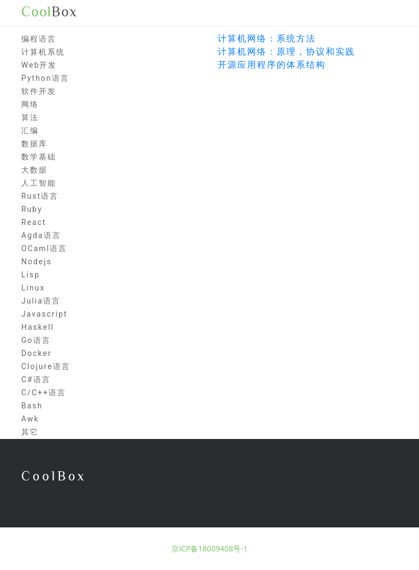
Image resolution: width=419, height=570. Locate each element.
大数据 (34, 169)
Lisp (30, 274)
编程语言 (38, 38)
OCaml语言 (44, 248)
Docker (36, 353)
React (33, 222)
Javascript (44, 314)
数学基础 (38, 156)
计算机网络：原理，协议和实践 (286, 51)
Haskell (37, 327)
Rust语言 (39, 196)
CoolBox (54, 475)
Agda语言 (41, 235)
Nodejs (36, 261)
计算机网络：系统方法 (267, 38)
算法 (30, 117)
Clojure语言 (45, 366)
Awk (30, 418)
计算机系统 (43, 52)
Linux (33, 287)
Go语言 (36, 340)
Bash (32, 405)
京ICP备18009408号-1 (209, 548)
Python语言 (45, 78)
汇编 (30, 130)
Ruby (32, 209)
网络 (30, 104)
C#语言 (36, 379)
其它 (30, 432)
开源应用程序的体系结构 (272, 65)
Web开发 (39, 65)
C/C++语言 (43, 392)
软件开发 (38, 91)
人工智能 (38, 183)
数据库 (34, 143)
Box (49, 12)
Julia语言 (41, 300)
